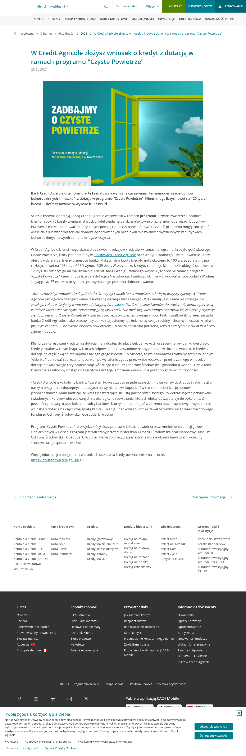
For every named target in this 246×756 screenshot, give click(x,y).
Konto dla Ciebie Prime (30, 539)
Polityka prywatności (171, 684)
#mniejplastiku (118, 304)
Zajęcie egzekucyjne (84, 650)
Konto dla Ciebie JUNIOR (31, 559)
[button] (239, 713)
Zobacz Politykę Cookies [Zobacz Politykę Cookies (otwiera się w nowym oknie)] (60, 748)
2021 (84, 33)
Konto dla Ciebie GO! (28, 549)
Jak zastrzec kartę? (137, 615)
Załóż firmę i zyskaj (137, 644)
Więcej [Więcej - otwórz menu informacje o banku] (150, 6)
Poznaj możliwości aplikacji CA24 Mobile (147, 652)
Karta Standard (61, 554)
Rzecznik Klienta (81, 633)
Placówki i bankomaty (85, 627)
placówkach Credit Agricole (115, 255)
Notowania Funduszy (192, 639)
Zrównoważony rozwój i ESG (36, 633)
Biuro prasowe (80, 639)
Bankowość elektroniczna (141, 627)
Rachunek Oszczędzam (214, 539)
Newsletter (78, 644)
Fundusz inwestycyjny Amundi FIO (213, 551)
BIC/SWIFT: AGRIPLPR (192, 656)
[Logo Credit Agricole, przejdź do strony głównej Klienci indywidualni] (15, 12)
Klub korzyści (133, 633)
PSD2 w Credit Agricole (194, 662)
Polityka (141, 684)
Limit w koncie (23, 569)
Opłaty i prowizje (189, 621)
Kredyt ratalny (97, 554)
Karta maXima (60, 539)
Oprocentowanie (189, 627)
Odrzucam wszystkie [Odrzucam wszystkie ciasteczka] (214, 735)
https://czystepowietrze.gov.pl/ (55, 460)
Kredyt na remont (136, 557)
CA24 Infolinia (80, 615)
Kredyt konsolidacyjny (102, 549)
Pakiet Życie (169, 554)
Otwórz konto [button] (200, 6)
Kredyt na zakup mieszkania (135, 541)
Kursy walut (186, 633)
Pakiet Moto (169, 539)
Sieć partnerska (27, 639)
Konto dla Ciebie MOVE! (30, 554)
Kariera (22, 621)
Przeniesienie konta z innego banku (149, 639)
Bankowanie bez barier (33, 627)
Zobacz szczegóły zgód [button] (22, 748)
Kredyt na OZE (97, 559)
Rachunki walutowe (27, 564)
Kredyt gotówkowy (100, 539)
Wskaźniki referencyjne (194, 644)
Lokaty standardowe (212, 544)
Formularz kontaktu (84, 621)
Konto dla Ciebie (25, 544)
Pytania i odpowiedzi (192, 650)
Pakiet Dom (169, 549)
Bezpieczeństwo (127, 6)
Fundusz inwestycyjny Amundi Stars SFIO (213, 560)
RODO (64, 684)
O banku (46, 33)
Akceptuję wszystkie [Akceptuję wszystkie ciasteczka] (213, 726)
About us (26, 644)
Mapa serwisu (115, 684)
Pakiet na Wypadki (173, 544)
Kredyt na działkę (136, 562)
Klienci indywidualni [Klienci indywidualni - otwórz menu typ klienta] (50, 6)
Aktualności (66, 33)
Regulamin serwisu (87, 684)
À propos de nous (32, 650)
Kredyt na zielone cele (102, 544)
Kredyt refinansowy (137, 567)
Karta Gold (57, 544)
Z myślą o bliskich (173, 559)
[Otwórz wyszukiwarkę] (106, 6)
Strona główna (24, 33)
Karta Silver (58, 549)
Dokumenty (186, 615)
